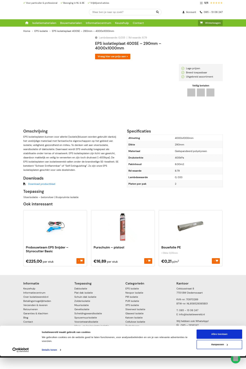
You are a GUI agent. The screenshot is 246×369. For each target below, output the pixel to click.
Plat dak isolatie (83, 304)
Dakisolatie (80, 300)
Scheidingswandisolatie (88, 324)
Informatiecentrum (98, 23)
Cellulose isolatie (135, 333)
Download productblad (41, 195)
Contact (138, 23)
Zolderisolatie (82, 312)
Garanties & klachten (35, 324)
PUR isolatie (132, 312)
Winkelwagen (210, 23)
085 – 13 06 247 (188, 321)
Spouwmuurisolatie (85, 329)
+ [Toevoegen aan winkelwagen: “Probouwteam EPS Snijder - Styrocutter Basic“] (80, 272)
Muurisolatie (81, 316)
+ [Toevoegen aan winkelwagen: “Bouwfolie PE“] (216, 272)
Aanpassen (219, 357)
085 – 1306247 (187, 336)
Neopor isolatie (134, 304)
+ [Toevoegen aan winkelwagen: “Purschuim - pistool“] (148, 272)
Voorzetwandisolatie (86, 333)
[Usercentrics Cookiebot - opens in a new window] (21, 362)
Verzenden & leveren (35, 316)
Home (26, 31)
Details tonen (49, 362)
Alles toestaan (219, 347)
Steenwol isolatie (135, 320)
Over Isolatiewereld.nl (35, 308)
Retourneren (30, 320)
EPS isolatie (41, 31)
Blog (25, 329)
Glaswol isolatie (134, 324)
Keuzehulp (122, 23)
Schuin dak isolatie (85, 308)
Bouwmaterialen (71, 23)
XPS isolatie (132, 316)
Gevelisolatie (81, 320)
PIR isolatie (131, 308)
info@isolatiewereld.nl (192, 325)
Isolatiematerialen (44, 23)
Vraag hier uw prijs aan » (113, 56)
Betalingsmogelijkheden (37, 312)
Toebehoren (132, 337)
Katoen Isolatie (134, 329)
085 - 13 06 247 (211, 12)
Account (189, 12)
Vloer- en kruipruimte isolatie (91, 337)
